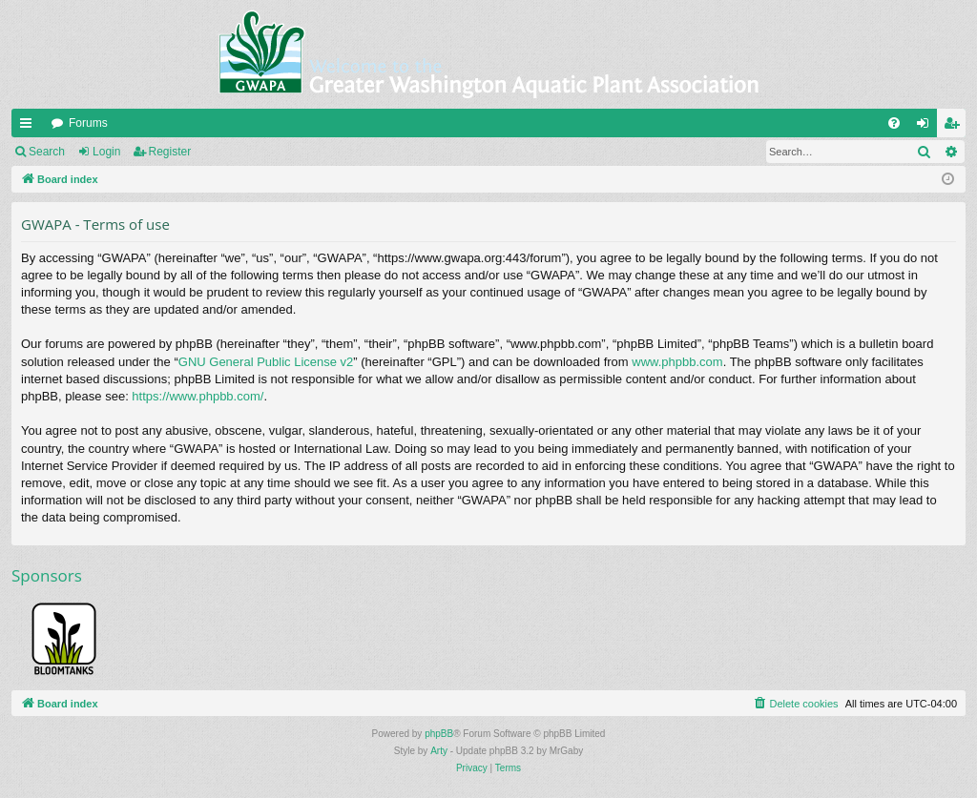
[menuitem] (894, 123)
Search (47, 151)
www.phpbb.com (677, 362)
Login (106, 151)
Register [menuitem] (956, 126)
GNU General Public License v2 (266, 362)
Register (170, 151)
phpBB (439, 733)
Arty (438, 751)
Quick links (29, 126)
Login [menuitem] (927, 126)
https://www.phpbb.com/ (197, 396)
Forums (88, 123)
